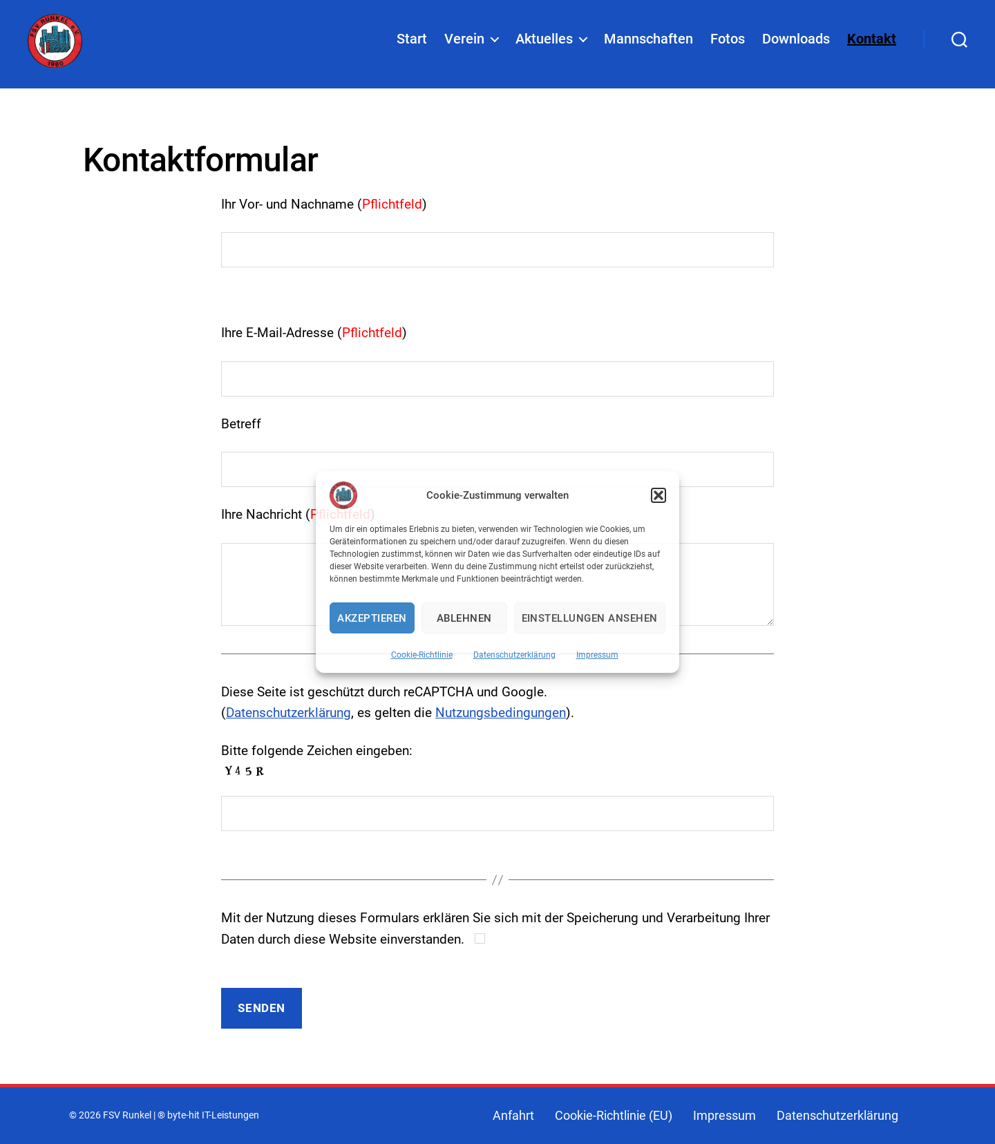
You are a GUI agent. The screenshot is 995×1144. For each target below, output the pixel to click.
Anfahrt (513, 1115)
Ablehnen (464, 618)
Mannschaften (648, 42)
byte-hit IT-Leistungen (213, 1115)
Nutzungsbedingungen (500, 713)
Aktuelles (544, 42)
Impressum (597, 655)
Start (412, 42)
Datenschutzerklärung (514, 655)
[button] (658, 495)
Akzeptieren (372, 618)
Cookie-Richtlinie (422, 655)
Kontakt (871, 42)
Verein (464, 42)
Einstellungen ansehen (590, 618)
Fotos (727, 42)
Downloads (796, 42)
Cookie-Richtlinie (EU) (613, 1115)
